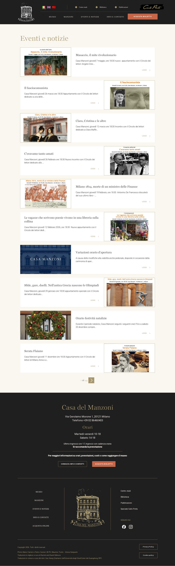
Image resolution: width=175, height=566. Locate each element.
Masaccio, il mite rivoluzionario (95, 55)
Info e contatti (115, 17)
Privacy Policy (148, 547)
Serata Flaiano (33, 351)
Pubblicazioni (123, 7)
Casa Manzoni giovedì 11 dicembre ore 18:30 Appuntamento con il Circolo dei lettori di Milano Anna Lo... (59, 358)
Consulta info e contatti (72, 464)
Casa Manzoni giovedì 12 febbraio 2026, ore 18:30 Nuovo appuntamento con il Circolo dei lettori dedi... (60, 229)
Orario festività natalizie (91, 318)
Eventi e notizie (90, 17)
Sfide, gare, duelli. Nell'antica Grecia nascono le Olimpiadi (54, 285)
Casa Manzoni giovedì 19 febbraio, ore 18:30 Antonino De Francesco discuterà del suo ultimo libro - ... (111, 194)
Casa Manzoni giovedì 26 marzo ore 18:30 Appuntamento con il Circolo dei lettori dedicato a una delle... (61, 95)
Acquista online (40, 526)
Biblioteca (103, 7)
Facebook (124, 528)
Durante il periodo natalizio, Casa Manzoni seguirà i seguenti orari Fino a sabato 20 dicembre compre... (112, 325)
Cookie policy (148, 555)
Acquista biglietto (143, 16)
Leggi (144, 70)
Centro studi (83, 7)
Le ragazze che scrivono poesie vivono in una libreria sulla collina (61, 219)
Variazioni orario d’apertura (93, 252)
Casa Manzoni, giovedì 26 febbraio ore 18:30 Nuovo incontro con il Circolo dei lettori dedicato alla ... (59, 161)
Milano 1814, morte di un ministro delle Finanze (106, 186)
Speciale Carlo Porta (129, 509)
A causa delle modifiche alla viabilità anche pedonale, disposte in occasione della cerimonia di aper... (112, 260)
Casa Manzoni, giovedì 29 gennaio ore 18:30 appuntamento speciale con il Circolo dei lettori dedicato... (58, 295)
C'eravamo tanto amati (38, 153)
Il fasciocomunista (36, 87)
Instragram (131, 528)
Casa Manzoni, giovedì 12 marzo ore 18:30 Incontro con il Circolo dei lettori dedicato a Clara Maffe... (110, 128)
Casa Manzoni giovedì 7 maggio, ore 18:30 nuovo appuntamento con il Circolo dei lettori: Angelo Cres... (111, 62)
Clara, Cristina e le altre (90, 120)
